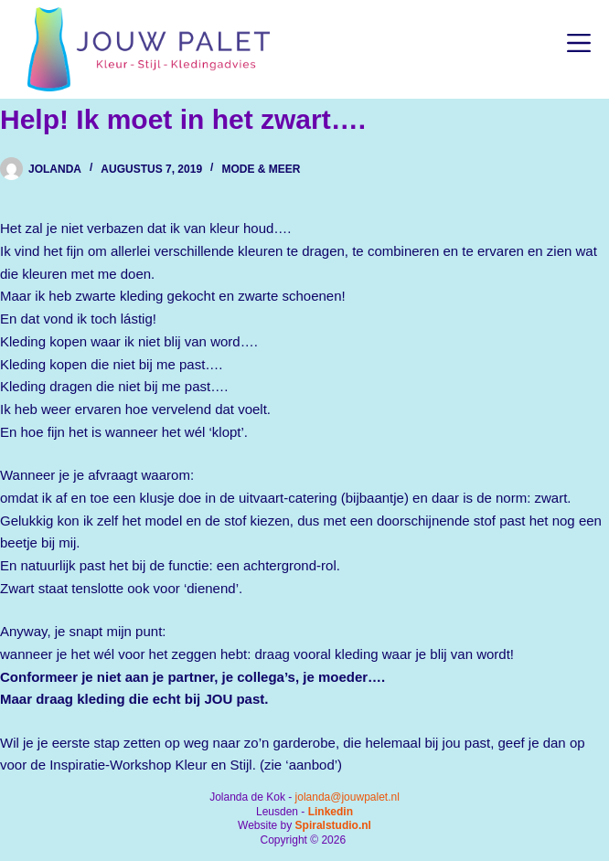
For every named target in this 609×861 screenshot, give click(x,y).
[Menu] (579, 43)
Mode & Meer (260, 169)
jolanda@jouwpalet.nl (347, 797)
